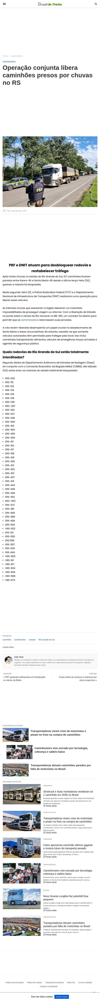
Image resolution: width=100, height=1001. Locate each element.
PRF (68, 292)
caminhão (7, 640)
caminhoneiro (20, 640)
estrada (32, 640)
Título (5, 56)
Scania (46, 890)
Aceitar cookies (61, 997)
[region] (50, 30)
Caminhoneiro (17, 56)
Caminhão (47, 785)
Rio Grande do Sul (46, 640)
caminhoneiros (30, 320)
